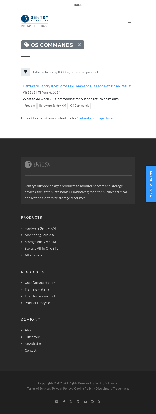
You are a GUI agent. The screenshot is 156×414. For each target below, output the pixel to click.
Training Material (37, 289)
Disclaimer (103, 388)
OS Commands (79, 105)
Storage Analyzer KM (40, 242)
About (29, 330)
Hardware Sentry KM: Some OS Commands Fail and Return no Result (77, 86)
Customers (33, 337)
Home (78, 4)
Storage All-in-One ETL (41, 248)
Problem (29, 105)
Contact (31, 350)
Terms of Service (38, 388)
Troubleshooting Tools (41, 296)
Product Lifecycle (37, 303)
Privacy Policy (62, 388)
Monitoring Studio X (39, 235)
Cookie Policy (83, 388)
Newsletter (33, 344)
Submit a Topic (151, 184)
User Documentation (40, 283)
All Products (33, 255)
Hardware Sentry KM (52, 105)
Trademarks (121, 388)
